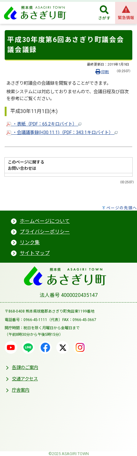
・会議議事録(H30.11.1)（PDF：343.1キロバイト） (62, 132)
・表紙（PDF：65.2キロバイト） (43, 124)
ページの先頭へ (121, 208)
